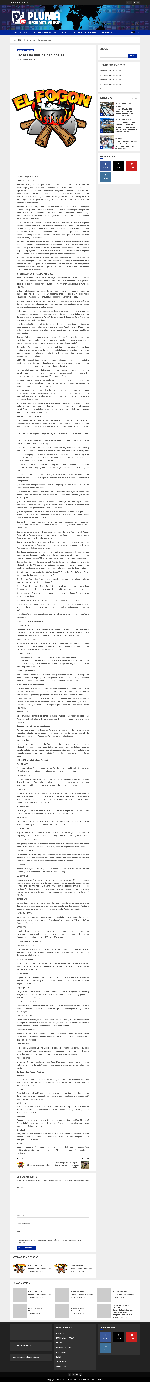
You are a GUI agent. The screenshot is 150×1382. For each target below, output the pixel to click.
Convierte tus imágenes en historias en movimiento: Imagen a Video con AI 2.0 (126, 111)
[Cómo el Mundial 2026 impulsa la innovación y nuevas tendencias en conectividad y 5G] (107, 125)
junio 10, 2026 (119, 1297)
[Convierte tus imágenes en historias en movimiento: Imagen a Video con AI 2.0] (107, 109)
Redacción (22, 60)
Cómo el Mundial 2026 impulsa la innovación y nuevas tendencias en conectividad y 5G (124, 128)
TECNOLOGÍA (77, 32)
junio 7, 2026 (121, 148)
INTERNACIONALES (91, 32)
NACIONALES (14, 32)
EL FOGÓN (27, 32)
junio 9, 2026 (34, 1313)
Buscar (104, 49)
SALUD (56, 32)
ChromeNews (86, 1380)
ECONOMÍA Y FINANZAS (42, 32)
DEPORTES (65, 32)
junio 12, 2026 (34, 1271)
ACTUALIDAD (119, 103)
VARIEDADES (105, 32)
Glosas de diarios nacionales (39, 1269)
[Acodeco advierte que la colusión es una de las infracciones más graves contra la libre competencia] (107, 142)
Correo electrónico (24, 1224)
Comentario (21, 1187)
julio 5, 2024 (32, 60)
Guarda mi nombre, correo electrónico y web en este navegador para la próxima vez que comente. (50, 1241)
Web (18, 1232)
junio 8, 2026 (76, 1313)
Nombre (20, 1215)
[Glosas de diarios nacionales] (19, 1268)
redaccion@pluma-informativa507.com (26, 1357)
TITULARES (29, 50)
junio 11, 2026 (76, 1271)
